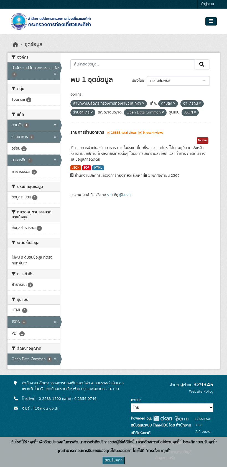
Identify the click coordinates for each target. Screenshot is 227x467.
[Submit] (202, 64)
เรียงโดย (137, 81)
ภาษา (135, 400)
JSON (75, 168)
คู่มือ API (124, 194)
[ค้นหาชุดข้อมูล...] (132, 64)
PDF (86, 168)
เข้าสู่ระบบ (207, 4)
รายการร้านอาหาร (87, 132)
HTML (98, 168)
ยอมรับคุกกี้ (114, 460)
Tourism (202, 140)
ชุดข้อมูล (33, 44)
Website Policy (201, 391)
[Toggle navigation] (211, 21)
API (109, 194)
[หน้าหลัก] (15, 44)
